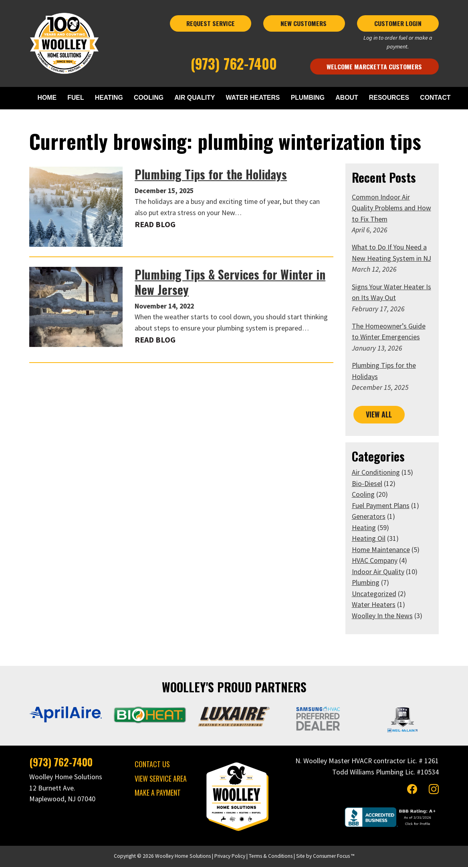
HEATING (109, 97)
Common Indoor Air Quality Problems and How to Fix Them (391, 208)
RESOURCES (389, 97)
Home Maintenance (381, 549)
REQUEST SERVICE (210, 23)
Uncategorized (374, 593)
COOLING (148, 97)
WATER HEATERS (253, 97)
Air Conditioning (376, 472)
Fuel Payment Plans (381, 505)
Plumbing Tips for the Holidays (211, 174)
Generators (368, 516)
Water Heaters (373, 604)
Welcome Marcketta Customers (374, 66)
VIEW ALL (379, 414)
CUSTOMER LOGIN (398, 23)
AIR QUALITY (194, 97)
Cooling (363, 494)
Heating (364, 527)
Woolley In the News (382, 615)
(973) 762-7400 (234, 63)
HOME (46, 97)
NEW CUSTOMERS (304, 23)
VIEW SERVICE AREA (161, 778)
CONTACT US (152, 764)
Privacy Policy (229, 856)
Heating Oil (368, 538)
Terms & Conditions (270, 856)
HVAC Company (374, 560)
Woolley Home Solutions (183, 856)
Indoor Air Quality (378, 571)
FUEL (75, 97)
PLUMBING (308, 97)
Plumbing (365, 582)
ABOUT (346, 97)
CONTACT (435, 97)
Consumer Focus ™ (334, 856)
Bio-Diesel (367, 483)
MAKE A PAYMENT (158, 792)
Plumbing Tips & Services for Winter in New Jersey (230, 282)
